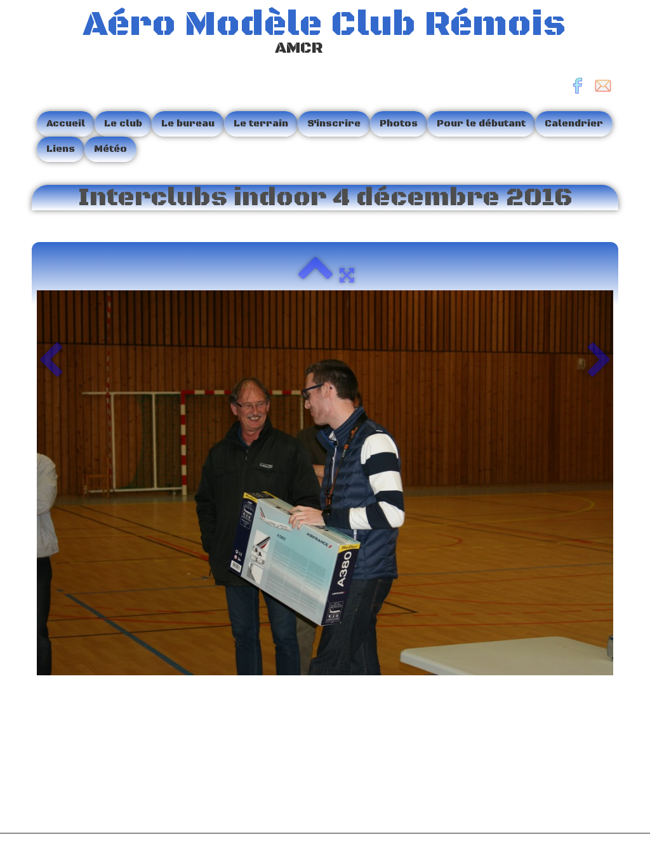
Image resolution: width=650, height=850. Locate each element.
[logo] (303, 34)
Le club (123, 124)
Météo (110, 149)
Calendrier (574, 124)
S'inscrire (334, 124)
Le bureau (188, 124)
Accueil (65, 124)
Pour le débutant (481, 124)
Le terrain (261, 124)
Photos (399, 124)
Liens (60, 149)
